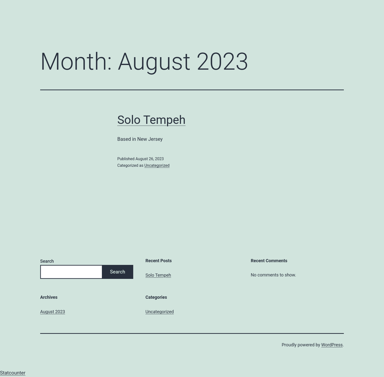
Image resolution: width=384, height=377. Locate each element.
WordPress (332, 344)
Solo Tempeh (151, 120)
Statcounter (12, 373)
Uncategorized (156, 165)
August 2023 (52, 311)
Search (47, 261)
